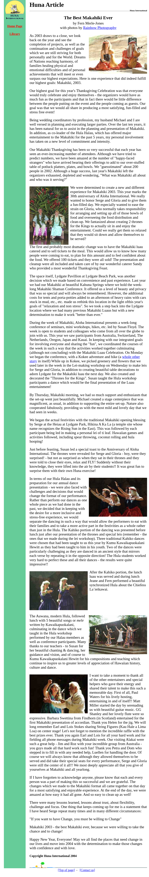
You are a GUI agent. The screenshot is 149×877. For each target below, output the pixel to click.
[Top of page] (66, 870)
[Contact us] (87, 870)
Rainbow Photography (99, 28)
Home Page (14, 26)
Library (15, 34)
